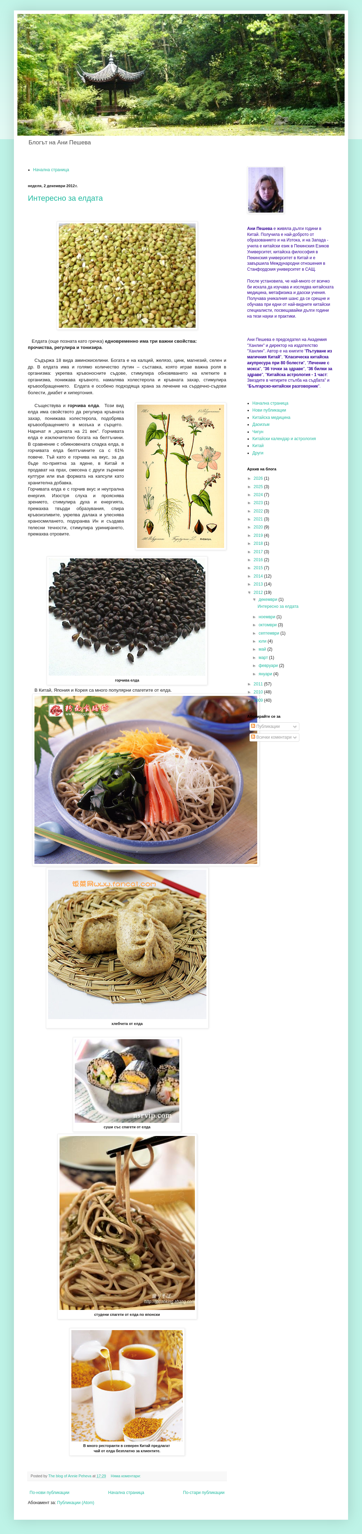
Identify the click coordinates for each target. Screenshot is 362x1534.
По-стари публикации (204, 1492)
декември (268, 599)
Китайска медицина (271, 417)
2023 (259, 502)
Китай (257, 445)
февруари (269, 665)
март (264, 657)
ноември (267, 616)
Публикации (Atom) (75, 1502)
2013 (259, 584)
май (263, 649)
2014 (259, 576)
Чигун (257, 431)
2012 (259, 592)
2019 (259, 535)
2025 (259, 486)
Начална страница (51, 169)
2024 (259, 494)
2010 (259, 692)
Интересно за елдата (65, 198)
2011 (259, 684)
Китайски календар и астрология (284, 438)
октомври (268, 624)
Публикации (265, 726)
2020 (259, 527)
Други (257, 453)
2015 (259, 567)
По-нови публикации (49, 1492)
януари (266, 673)
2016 (259, 559)
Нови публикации (269, 410)
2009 (259, 700)
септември (270, 633)
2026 (259, 478)
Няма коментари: (126, 1476)
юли (263, 641)
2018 (259, 543)
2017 (259, 551)
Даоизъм (260, 424)
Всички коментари (271, 737)
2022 (259, 511)
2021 (259, 519)
